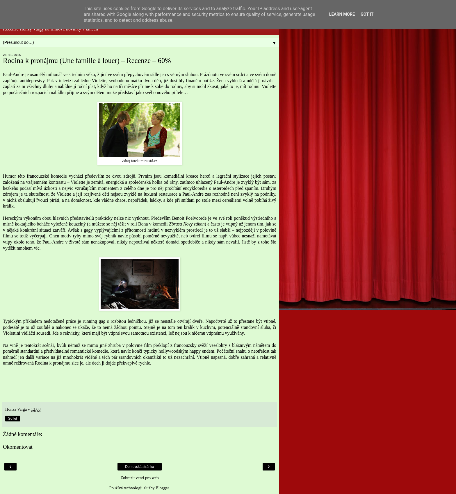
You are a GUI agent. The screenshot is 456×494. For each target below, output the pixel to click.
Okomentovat (18, 447)
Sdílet (12, 419)
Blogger (162, 488)
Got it (367, 14)
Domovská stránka (139, 467)
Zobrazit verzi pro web (139, 477)
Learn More (342, 14)
